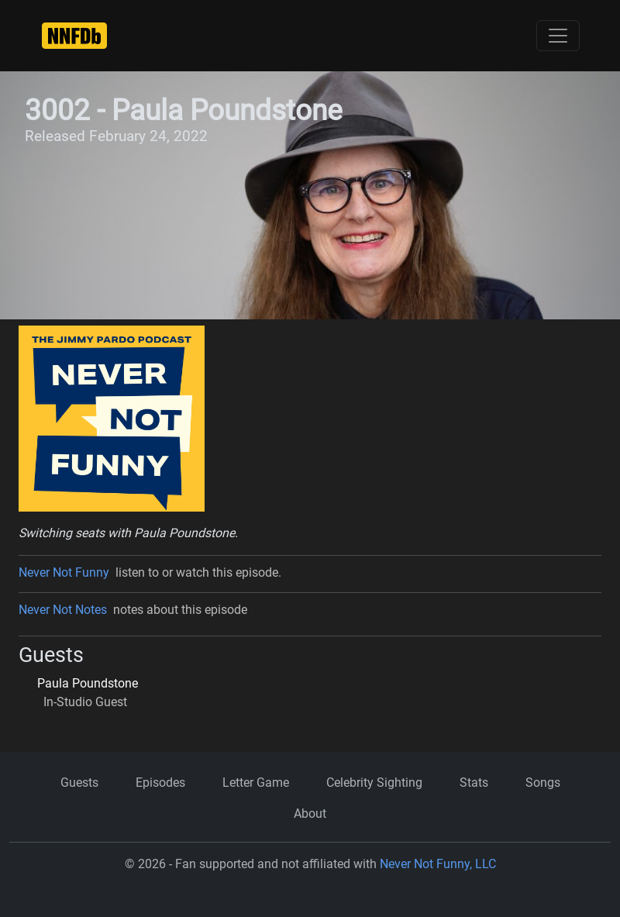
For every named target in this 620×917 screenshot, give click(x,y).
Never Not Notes (63, 609)
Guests (79, 782)
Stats (474, 782)
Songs (542, 782)
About (310, 813)
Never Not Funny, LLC (438, 864)
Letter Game (255, 782)
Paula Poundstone (87, 683)
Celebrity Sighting (374, 782)
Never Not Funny (64, 572)
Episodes (160, 782)
